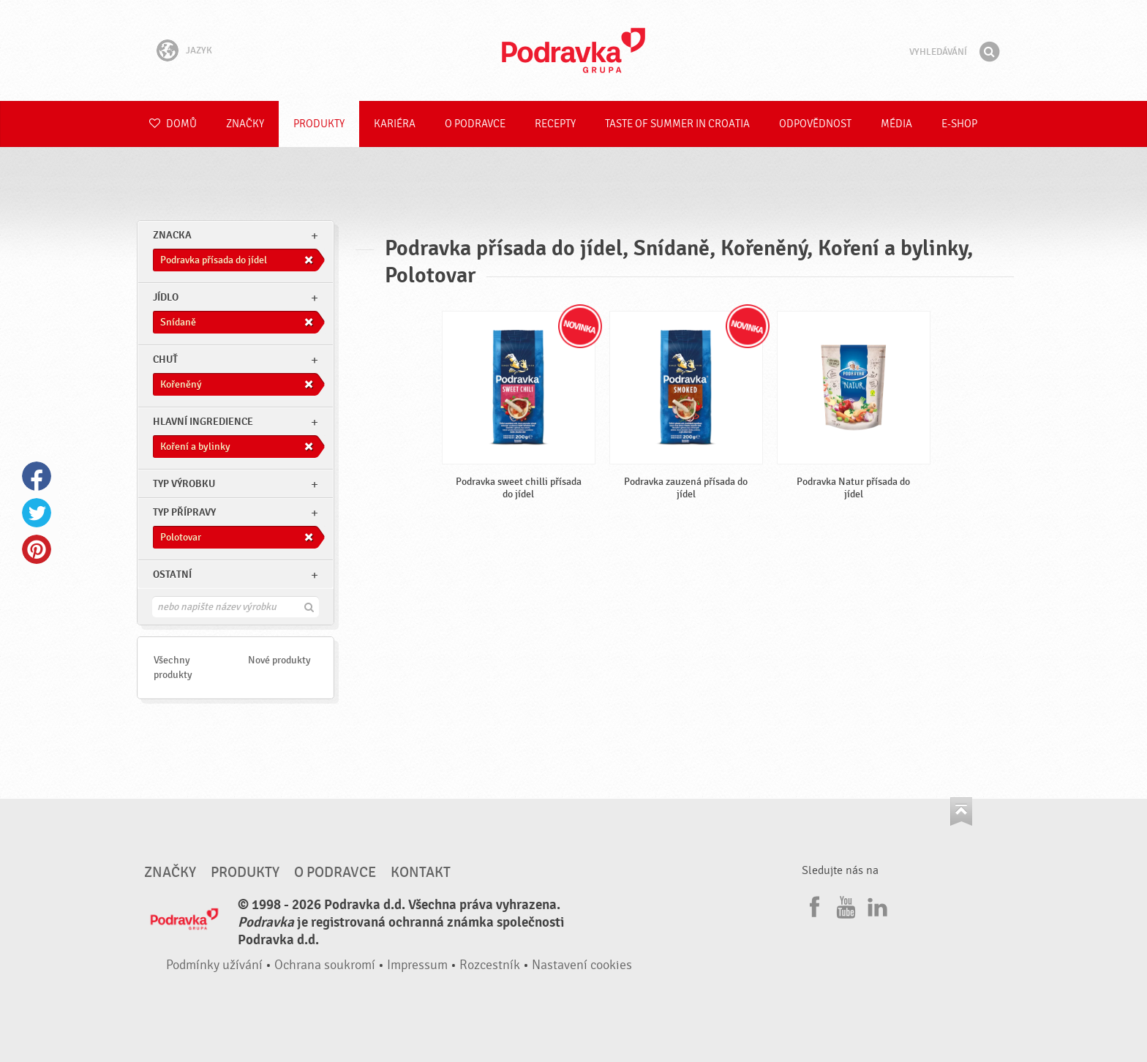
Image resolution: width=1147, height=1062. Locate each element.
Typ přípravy (184, 512)
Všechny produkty (173, 667)
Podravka (573, 50)
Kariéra (394, 124)
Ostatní (172, 574)
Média (896, 124)
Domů (173, 124)
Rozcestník (489, 965)
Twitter (36, 512)
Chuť (165, 359)
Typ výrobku (184, 484)
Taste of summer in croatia (677, 124)
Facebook (36, 476)
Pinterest (36, 549)
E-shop (959, 124)
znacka (172, 235)
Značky (245, 124)
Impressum (417, 965)
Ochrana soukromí (324, 965)
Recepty (555, 124)
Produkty (319, 124)
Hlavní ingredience (203, 421)
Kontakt (421, 872)
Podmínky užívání (214, 965)
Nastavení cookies (582, 965)
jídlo (165, 297)
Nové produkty (279, 660)
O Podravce (475, 124)
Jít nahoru (961, 811)
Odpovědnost (815, 124)
